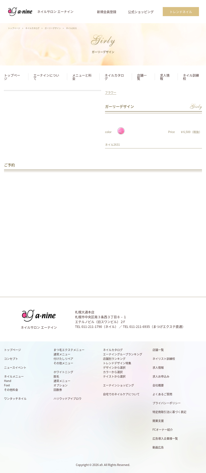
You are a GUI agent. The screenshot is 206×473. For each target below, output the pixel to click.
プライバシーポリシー (166, 403)
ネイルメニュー (14, 376)
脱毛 (56, 376)
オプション (61, 385)
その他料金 (11, 390)
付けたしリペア (63, 359)
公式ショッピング (141, 11)
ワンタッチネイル (15, 398)
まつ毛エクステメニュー (69, 350)
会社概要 (158, 385)
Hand (7, 381)
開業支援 (158, 421)
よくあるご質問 (162, 394)
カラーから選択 (113, 372)
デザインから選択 (114, 367)
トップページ (14, 28)
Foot (7, 385)
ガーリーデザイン (53, 28)
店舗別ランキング (114, 359)
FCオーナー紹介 (162, 429)
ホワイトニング (63, 372)
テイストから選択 (114, 376)
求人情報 (165, 77)
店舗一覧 (142, 77)
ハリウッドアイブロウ (67, 398)
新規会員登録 (106, 11)
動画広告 (158, 447)
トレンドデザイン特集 (117, 363)
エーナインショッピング (118, 385)
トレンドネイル (181, 11)
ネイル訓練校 (191, 77)
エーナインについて (46, 77)
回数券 (58, 390)
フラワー (110, 92)
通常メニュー (62, 354)
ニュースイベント (15, 367)
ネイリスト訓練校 (163, 359)
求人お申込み (160, 376)
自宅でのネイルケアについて (121, 394)
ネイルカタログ (32, 28)
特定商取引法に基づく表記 (169, 412)
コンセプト (11, 359)
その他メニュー (63, 363)
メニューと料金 (82, 77)
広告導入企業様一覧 (165, 438)
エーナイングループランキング (122, 354)
